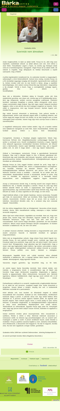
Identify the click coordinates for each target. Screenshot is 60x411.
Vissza (31, 351)
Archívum (24, 358)
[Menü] (55, 4)
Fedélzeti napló (34, 358)
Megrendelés (15, 358)
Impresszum (45, 358)
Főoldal (30, 344)
